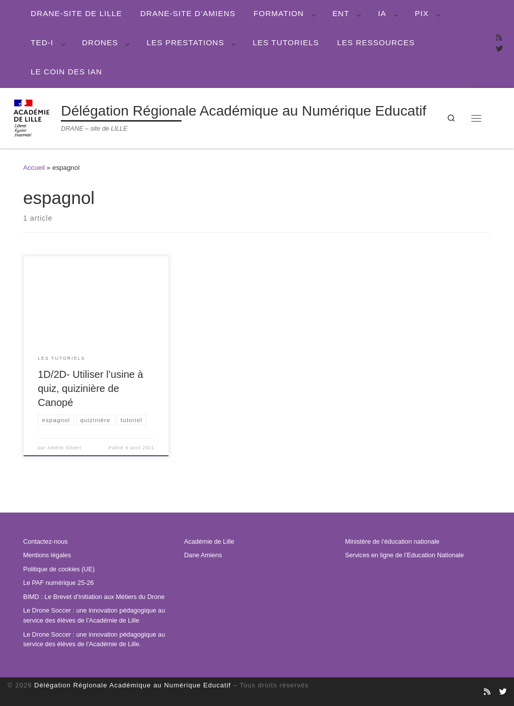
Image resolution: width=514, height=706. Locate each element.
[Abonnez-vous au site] (499, 38)
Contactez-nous (45, 541)
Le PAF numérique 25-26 (58, 582)
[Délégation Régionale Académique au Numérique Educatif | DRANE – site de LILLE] (32, 117)
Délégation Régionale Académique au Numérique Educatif (132, 685)
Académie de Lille (209, 541)
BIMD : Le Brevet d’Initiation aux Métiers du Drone (93, 596)
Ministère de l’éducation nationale (392, 541)
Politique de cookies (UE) (59, 569)
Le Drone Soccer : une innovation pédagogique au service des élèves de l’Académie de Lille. (94, 639)
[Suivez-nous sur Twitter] (499, 49)
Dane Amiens (203, 555)
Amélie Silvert (64, 447)
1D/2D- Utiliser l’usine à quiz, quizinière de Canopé (90, 388)
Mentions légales (47, 555)
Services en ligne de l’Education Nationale (404, 555)
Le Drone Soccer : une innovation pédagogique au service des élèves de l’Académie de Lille (94, 615)
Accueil (34, 167)
